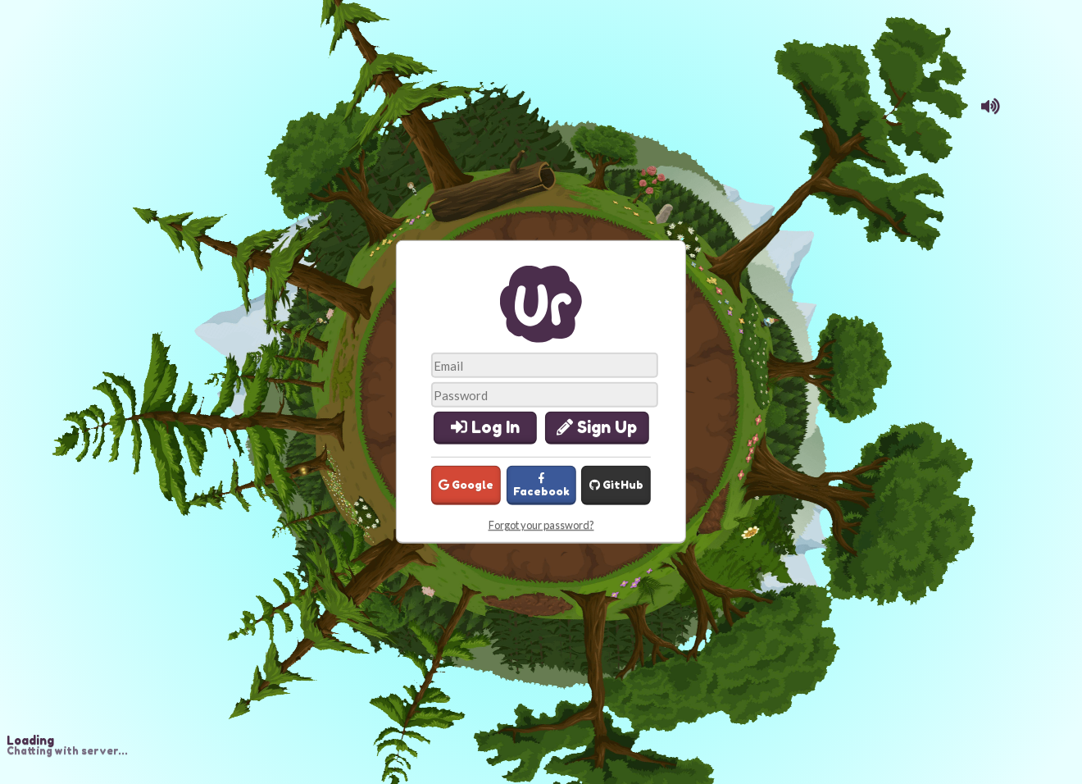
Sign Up (597, 427)
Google (466, 484)
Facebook (541, 485)
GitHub (616, 484)
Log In (485, 427)
